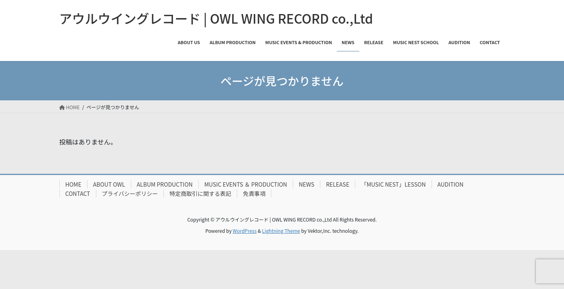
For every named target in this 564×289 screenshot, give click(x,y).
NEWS (306, 184)
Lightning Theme (281, 230)
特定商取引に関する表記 (200, 193)
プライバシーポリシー (130, 193)
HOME (73, 184)
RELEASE (337, 184)
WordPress (245, 230)
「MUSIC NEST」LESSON (393, 184)
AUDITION (451, 184)
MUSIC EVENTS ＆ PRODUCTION (245, 184)
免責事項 (254, 193)
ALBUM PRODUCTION (165, 184)
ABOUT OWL (109, 184)
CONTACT (77, 193)
